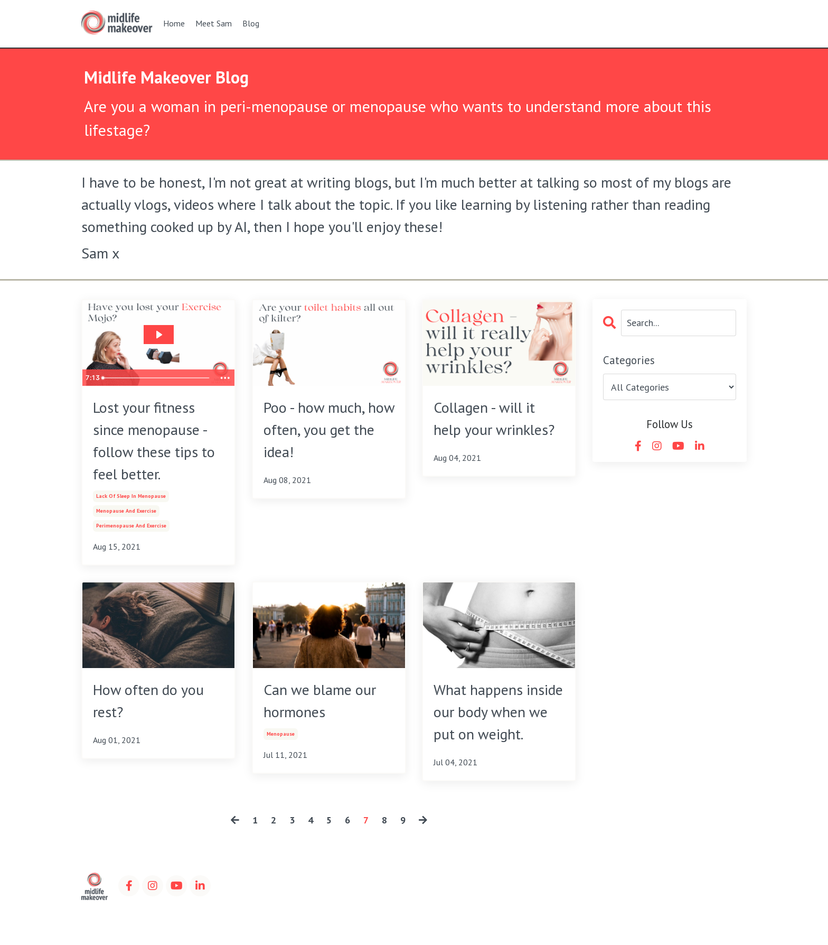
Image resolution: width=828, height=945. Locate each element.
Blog (250, 23)
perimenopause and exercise (131, 525)
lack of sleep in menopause (131, 496)
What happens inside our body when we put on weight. (498, 712)
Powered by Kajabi (717, 917)
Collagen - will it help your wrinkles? (494, 418)
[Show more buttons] (225, 377)
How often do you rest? (148, 700)
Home (174, 23)
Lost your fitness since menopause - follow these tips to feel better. (154, 440)
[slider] (156, 377)
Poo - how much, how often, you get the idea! (329, 429)
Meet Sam (213, 23)
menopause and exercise (126, 510)
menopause (281, 733)
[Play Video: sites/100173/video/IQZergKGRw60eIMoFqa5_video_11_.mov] (159, 334)
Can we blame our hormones (320, 700)
